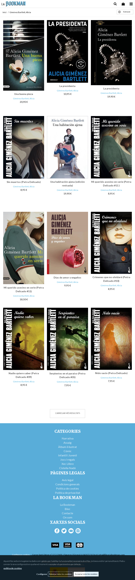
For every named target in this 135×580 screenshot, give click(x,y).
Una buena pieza (23, 93)
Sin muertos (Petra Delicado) (24, 181)
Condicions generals (67, 484)
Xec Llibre (68, 463)
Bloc (67, 509)
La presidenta (67, 85)
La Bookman (67, 504)
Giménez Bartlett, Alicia (23, 98)
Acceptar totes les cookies (86, 574)
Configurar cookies (21, 554)
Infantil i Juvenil (67, 455)
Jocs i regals (67, 459)
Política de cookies (67, 488)
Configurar (41, 574)
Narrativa (67, 438)
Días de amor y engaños (67, 277)
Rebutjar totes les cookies (60, 574)
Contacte (67, 513)
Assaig (67, 442)
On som (67, 517)
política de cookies (13, 568)
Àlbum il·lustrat (67, 446)
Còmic (68, 451)
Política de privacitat (67, 492)
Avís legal (67, 480)
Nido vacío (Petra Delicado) (111, 373)
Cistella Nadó (67, 468)
